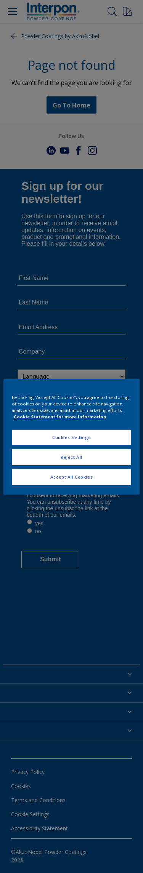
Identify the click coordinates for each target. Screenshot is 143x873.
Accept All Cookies (71, 477)
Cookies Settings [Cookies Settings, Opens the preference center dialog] (71, 437)
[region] (71, 436)
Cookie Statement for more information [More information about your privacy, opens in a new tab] (60, 417)
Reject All (71, 457)
